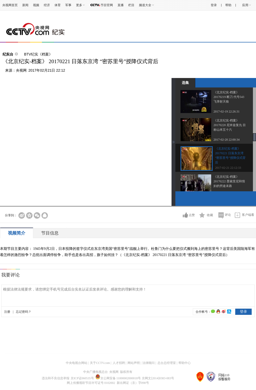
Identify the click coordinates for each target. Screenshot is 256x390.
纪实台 (8, 54)
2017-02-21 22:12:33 (228, 168)
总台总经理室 (166, 363)
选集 (185, 83)
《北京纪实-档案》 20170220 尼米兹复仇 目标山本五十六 (230, 125)
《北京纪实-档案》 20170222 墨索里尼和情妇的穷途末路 (229, 181)
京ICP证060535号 (82, 378)
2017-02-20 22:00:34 (227, 139)
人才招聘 (119, 363)
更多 (79, 5)
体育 (58, 5)
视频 (36, 5)
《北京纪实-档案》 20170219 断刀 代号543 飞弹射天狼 (229, 97)
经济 (47, 5)
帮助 (228, 5)
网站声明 (133, 363)
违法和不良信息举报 (55, 378)
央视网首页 (10, 5)
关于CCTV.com (100, 363)
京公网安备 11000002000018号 (118, 378)
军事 (68, 5)
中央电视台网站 (76, 363)
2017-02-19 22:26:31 (227, 111)
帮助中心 (184, 363)
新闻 (25, 5)
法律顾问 (148, 363)
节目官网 (107, 5)
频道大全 (145, 5)
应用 (245, 5)
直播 (121, 5)
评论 (228, 215)
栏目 (131, 5)
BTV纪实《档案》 (38, 54)
